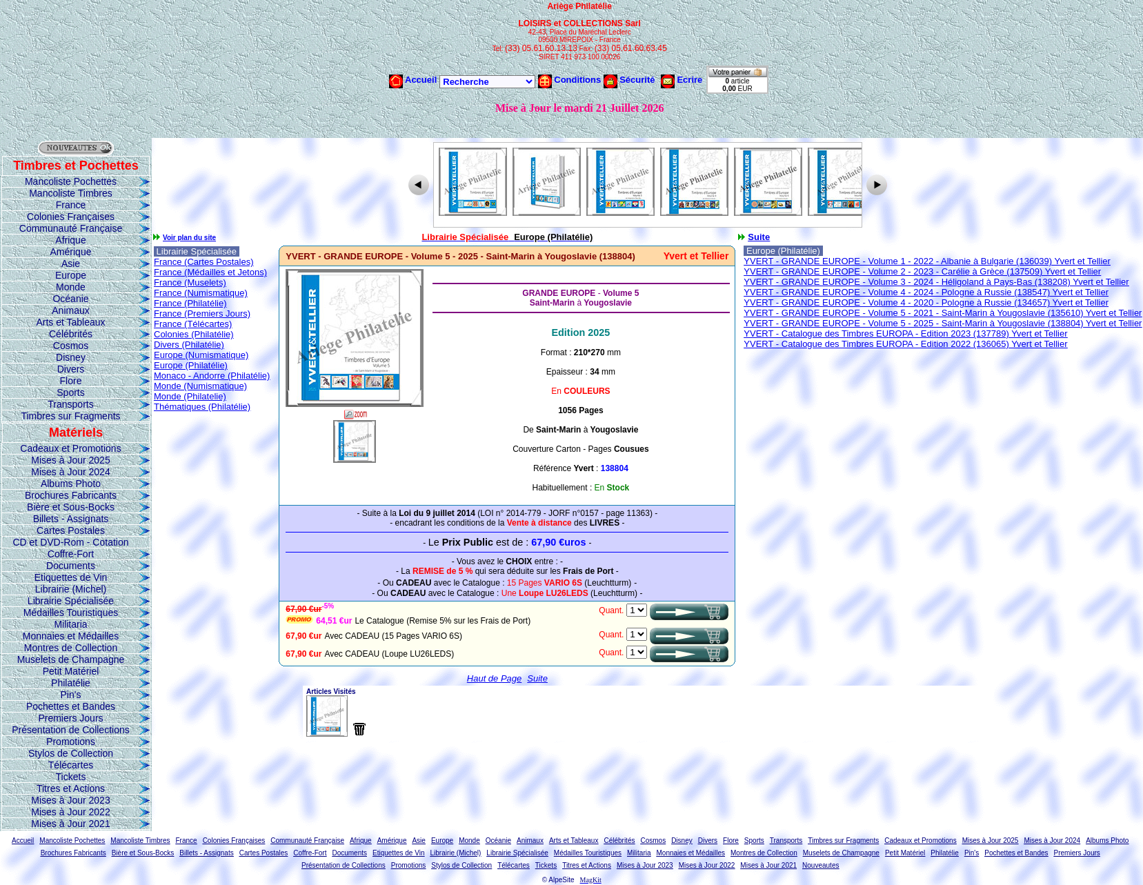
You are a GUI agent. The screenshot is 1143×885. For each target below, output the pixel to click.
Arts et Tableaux (70, 322)
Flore (71, 380)
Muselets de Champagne (71, 659)
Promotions (70, 741)
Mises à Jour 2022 (70, 811)
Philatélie (70, 682)
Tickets (71, 776)
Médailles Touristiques (70, 612)
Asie (70, 263)
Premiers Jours (70, 718)
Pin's (71, 694)
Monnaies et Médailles (71, 636)
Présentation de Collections (70, 729)
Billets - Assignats (71, 518)
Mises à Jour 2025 (70, 460)
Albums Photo (71, 483)
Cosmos (70, 345)
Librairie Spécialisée (71, 600)
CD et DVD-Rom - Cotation (70, 542)
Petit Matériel (71, 671)
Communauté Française (70, 228)
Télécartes (70, 764)
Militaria (70, 624)
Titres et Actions (71, 788)
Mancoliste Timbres (70, 193)
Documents (70, 565)
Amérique (71, 251)
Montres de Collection (70, 647)
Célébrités (70, 333)
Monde (71, 286)
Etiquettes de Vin (71, 577)
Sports (70, 392)
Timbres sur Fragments (70, 415)
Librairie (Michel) (70, 589)
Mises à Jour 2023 (70, 800)
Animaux (70, 310)
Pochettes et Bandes (70, 706)
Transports (70, 404)
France (71, 204)
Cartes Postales (71, 530)
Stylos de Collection (70, 753)
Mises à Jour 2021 (70, 823)
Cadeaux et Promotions (70, 448)
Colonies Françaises (71, 216)
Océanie (70, 298)
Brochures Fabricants (71, 495)
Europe (70, 275)
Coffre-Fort (71, 553)
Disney (71, 357)
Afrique (70, 240)
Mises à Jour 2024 (70, 471)
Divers (71, 369)
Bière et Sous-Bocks (71, 507)
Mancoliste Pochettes (71, 181)
